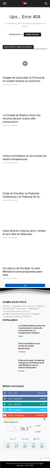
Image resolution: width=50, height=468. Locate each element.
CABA (20, 336)
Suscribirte (40, 415)
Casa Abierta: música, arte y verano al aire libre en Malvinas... (24, 232)
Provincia (21, 352)
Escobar (21, 371)
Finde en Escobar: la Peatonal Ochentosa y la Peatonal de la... (22, 195)
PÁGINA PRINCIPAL (32, 34)
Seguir (42, 398)
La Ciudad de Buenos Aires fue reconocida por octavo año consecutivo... (22, 118)
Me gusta (41, 393)
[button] (4, 3)
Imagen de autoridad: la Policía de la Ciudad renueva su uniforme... (24, 79)
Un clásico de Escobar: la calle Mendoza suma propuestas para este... (22, 271)
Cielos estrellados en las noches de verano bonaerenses (25, 157)
